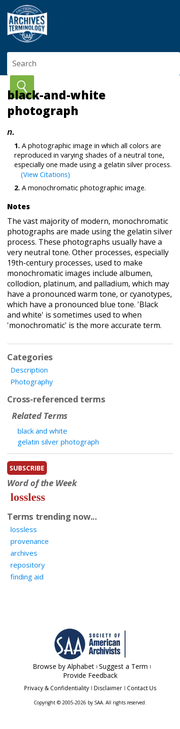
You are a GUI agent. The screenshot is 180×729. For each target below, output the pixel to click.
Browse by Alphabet (63, 666)
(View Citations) (45, 174)
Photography (31, 381)
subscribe (27, 467)
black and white (42, 431)
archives (23, 553)
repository (27, 564)
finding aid (27, 576)
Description (29, 369)
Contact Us (141, 688)
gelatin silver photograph (58, 441)
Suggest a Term (123, 666)
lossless (27, 497)
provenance (29, 541)
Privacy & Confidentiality (56, 688)
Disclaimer (108, 688)
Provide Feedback (90, 675)
